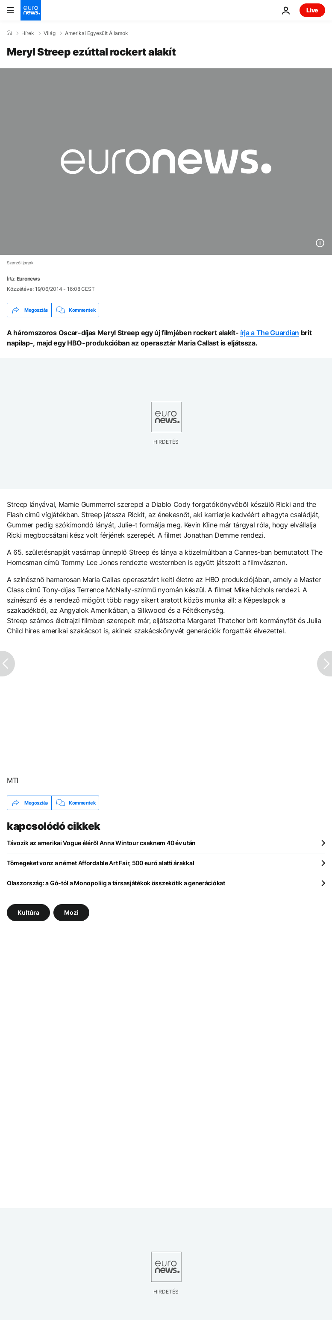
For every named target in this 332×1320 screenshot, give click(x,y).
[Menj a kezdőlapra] (31, 10)
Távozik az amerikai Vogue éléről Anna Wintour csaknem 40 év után (101, 842)
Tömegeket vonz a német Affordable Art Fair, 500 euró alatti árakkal (100, 862)
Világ (50, 33)
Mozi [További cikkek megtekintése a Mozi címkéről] (71, 912)
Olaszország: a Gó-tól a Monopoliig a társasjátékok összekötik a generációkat (116, 883)
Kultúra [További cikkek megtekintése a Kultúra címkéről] (28, 912)
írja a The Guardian (269, 332)
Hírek (27, 33)
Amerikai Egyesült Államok (96, 33)
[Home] (9, 33)
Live (312, 10)
